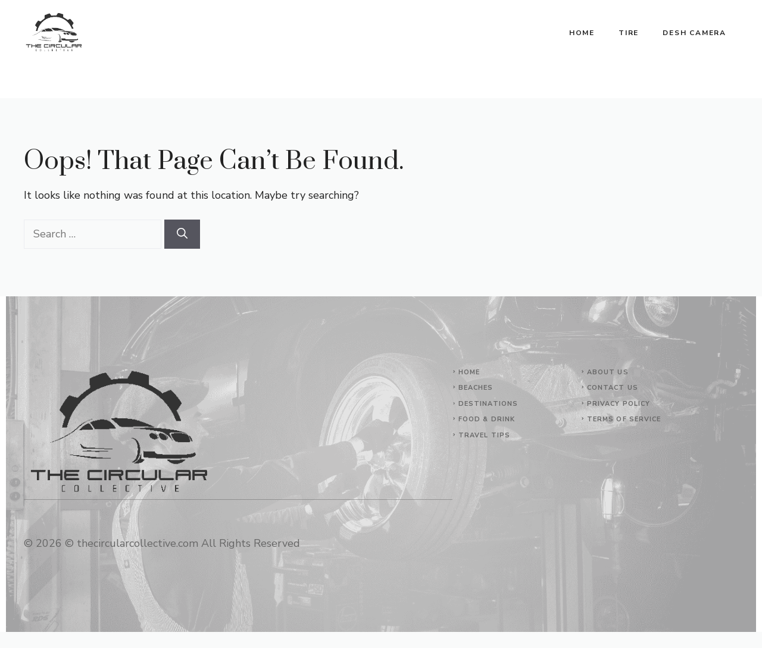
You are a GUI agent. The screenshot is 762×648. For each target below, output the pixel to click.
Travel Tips (484, 435)
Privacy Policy (618, 403)
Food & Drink (486, 419)
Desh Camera (694, 32)
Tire (629, 32)
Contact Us (612, 387)
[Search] (182, 234)
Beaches (476, 387)
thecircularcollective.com (137, 543)
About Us (608, 372)
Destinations (488, 403)
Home (582, 32)
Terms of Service (624, 419)
